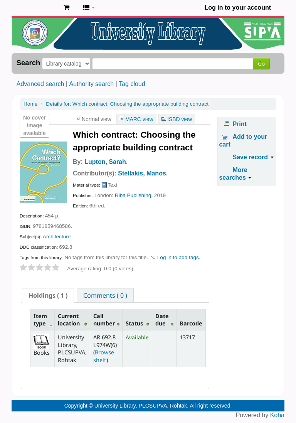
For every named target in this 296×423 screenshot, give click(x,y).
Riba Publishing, (134, 195)
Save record (252, 157)
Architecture (57, 236)
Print (239, 124)
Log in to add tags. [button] (178, 257)
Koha (277, 415)
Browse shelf (103, 356)
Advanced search (40, 84)
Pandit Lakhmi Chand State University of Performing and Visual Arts (38, 7)
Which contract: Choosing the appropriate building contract (127, 104)
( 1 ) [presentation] (48, 295)
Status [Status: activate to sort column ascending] (134, 323)
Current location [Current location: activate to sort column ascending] (69, 319)
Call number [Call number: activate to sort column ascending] (104, 319)
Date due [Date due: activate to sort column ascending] (162, 319)
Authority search (91, 84)
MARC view (139, 119)
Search (28, 63)
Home (30, 104)
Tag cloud (132, 84)
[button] (66, 7)
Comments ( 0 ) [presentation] (105, 295)
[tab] (48, 295)
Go (261, 63)
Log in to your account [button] (238, 7)
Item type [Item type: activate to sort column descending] (40, 319)
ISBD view (179, 119)
